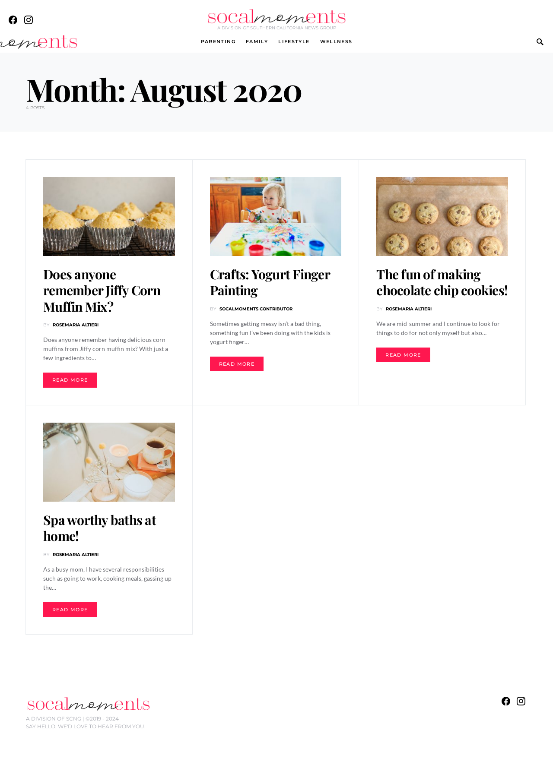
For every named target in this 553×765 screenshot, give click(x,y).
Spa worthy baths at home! (99, 528)
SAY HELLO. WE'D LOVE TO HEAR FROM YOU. (86, 726)
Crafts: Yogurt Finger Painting (270, 282)
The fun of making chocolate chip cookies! (442, 282)
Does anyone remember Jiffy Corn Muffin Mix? (101, 290)
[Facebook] (13, 20)
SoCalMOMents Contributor (255, 309)
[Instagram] (28, 20)
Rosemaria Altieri (76, 325)
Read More (70, 380)
